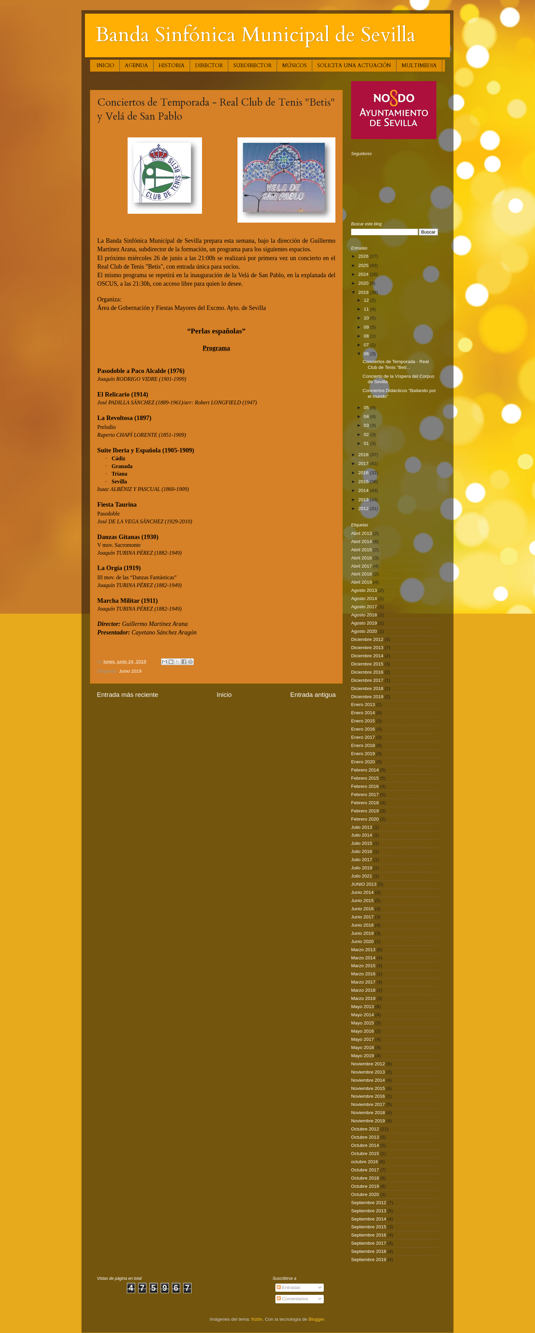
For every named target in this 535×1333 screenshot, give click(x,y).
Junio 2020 (362, 941)
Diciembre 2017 (367, 680)
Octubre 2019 (365, 1186)
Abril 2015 (361, 549)
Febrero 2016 (365, 786)
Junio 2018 (362, 925)
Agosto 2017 (364, 606)
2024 (364, 274)
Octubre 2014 (365, 1145)
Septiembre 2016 (368, 1235)
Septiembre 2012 (368, 1202)
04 (367, 416)
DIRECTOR (209, 65)
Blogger (316, 1319)
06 (367, 353)
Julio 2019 (361, 867)
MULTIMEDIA (419, 65)
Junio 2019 (130, 671)
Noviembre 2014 (368, 1080)
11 (367, 309)
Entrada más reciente (127, 694)
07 (367, 344)
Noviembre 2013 (368, 1072)
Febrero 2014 (365, 770)
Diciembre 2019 (367, 696)
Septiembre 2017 (368, 1243)
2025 (364, 265)
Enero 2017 (363, 737)
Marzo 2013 (363, 949)
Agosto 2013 (364, 590)
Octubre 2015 (365, 1153)
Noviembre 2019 (368, 1120)
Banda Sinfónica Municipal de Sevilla (255, 35)
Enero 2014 (363, 712)
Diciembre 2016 (367, 672)
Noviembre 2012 (368, 1063)
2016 (364, 472)
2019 (364, 292)
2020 (364, 283)
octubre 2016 (364, 1161)
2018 (364, 454)
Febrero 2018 (365, 802)
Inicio (224, 694)
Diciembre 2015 (367, 663)
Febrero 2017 (365, 794)
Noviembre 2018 (368, 1112)
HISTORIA (172, 65)
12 (367, 300)
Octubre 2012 (365, 1129)
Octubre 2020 (365, 1194)
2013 (364, 499)
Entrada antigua (313, 694)
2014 (364, 490)
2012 (364, 508)
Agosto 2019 (364, 623)
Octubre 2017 (365, 1169)
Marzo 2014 (363, 957)
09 (367, 327)
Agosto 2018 (364, 614)
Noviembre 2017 (368, 1104)
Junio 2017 (362, 916)
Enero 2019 (363, 753)
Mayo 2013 (362, 1006)
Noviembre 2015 (368, 1088)
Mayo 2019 (362, 1055)
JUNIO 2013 (363, 884)
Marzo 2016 (363, 973)
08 (367, 336)
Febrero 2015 (365, 778)
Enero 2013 (363, 704)
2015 (364, 481)
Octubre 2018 (365, 1178)
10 (367, 317)
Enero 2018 (363, 745)
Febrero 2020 (365, 819)
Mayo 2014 (362, 1014)
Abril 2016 (361, 557)
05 (367, 407)
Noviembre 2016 (368, 1096)
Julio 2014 (361, 835)
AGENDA (136, 65)
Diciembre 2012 (367, 639)
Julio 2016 (361, 851)
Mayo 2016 (362, 1031)
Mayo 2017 (362, 1039)
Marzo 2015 (363, 965)
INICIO (105, 65)
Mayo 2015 (362, 1022)
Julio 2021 (361, 876)
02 (367, 434)
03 (367, 425)
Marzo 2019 (363, 998)
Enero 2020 (363, 761)
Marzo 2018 (363, 990)
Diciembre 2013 (367, 647)
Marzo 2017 (363, 982)
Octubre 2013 (365, 1137)
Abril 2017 (361, 566)
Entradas (289, 1287)
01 (367, 443)
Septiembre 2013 (368, 1210)
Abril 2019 (361, 582)
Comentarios (292, 1298)
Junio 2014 (362, 892)
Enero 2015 (363, 720)
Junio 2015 (362, 900)
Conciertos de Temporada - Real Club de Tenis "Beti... (396, 364)
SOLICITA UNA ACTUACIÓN (354, 65)
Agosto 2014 (364, 598)
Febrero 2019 (365, 810)
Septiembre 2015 (368, 1226)
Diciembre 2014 (367, 655)
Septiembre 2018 (368, 1251)
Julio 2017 (361, 859)
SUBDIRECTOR (252, 65)
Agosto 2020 (364, 631)
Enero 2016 (363, 729)
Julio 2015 (361, 843)
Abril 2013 (361, 533)
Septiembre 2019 (368, 1259)
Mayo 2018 (362, 1047)
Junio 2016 (362, 908)
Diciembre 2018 (367, 688)
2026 (364, 256)
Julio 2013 (361, 827)
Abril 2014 (361, 541)
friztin (256, 1319)
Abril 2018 (361, 573)
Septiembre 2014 (368, 1219)
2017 (364, 463)
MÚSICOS (294, 65)
